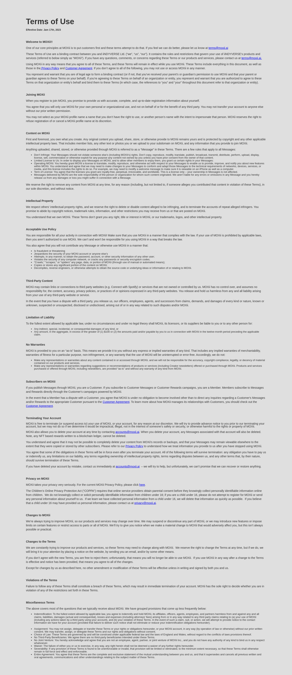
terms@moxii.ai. (252, 58)
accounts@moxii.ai (127, 432)
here (142, 484)
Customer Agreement (78, 68)
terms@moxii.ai (218, 48)
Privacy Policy (50, 68)
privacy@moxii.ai (145, 503)
